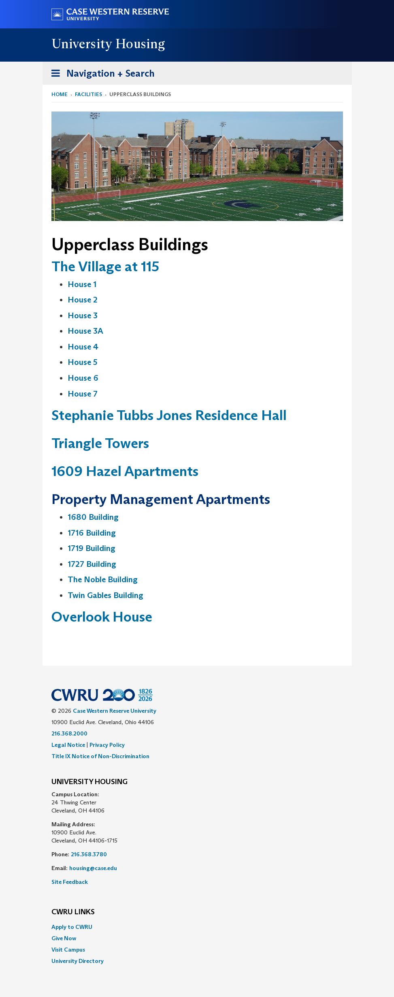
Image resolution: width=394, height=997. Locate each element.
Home (59, 94)
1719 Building (91, 548)
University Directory (77, 961)
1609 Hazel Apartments (124, 471)
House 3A (85, 331)
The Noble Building (103, 579)
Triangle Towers (100, 443)
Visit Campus (68, 949)
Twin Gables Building (105, 595)
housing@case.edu (93, 868)
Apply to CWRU (71, 927)
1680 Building (93, 517)
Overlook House (101, 616)
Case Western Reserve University (114, 710)
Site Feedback (69, 882)
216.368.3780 (89, 854)
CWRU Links (73, 912)
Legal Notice (68, 744)
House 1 (82, 284)
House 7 (83, 394)
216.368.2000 (69, 733)
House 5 (83, 362)
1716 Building (92, 533)
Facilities (88, 94)
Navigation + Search (100, 75)
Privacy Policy (107, 744)
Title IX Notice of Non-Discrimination (100, 756)
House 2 (83, 299)
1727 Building (92, 564)
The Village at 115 (105, 266)
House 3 (83, 315)
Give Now (63, 938)
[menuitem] (197, 927)
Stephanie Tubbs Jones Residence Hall (169, 415)
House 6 (83, 378)
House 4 (83, 347)
